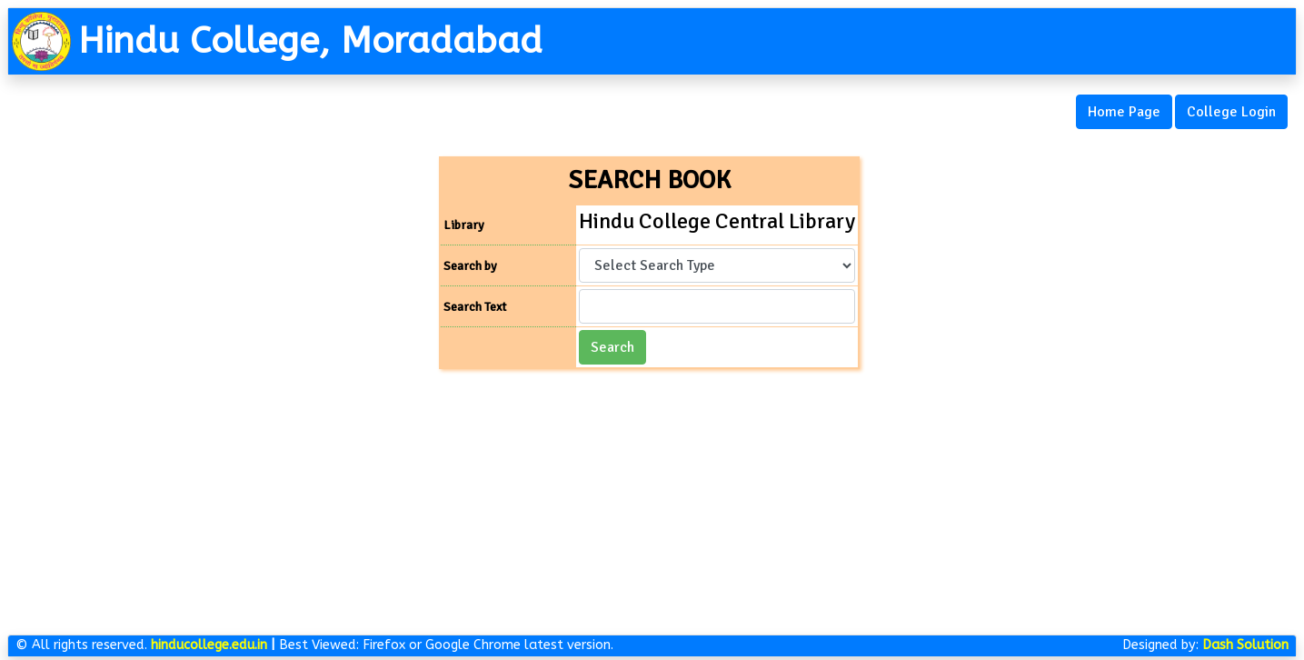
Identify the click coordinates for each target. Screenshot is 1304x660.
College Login (1231, 112)
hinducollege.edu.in (209, 645)
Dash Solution (1245, 645)
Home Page (1124, 112)
